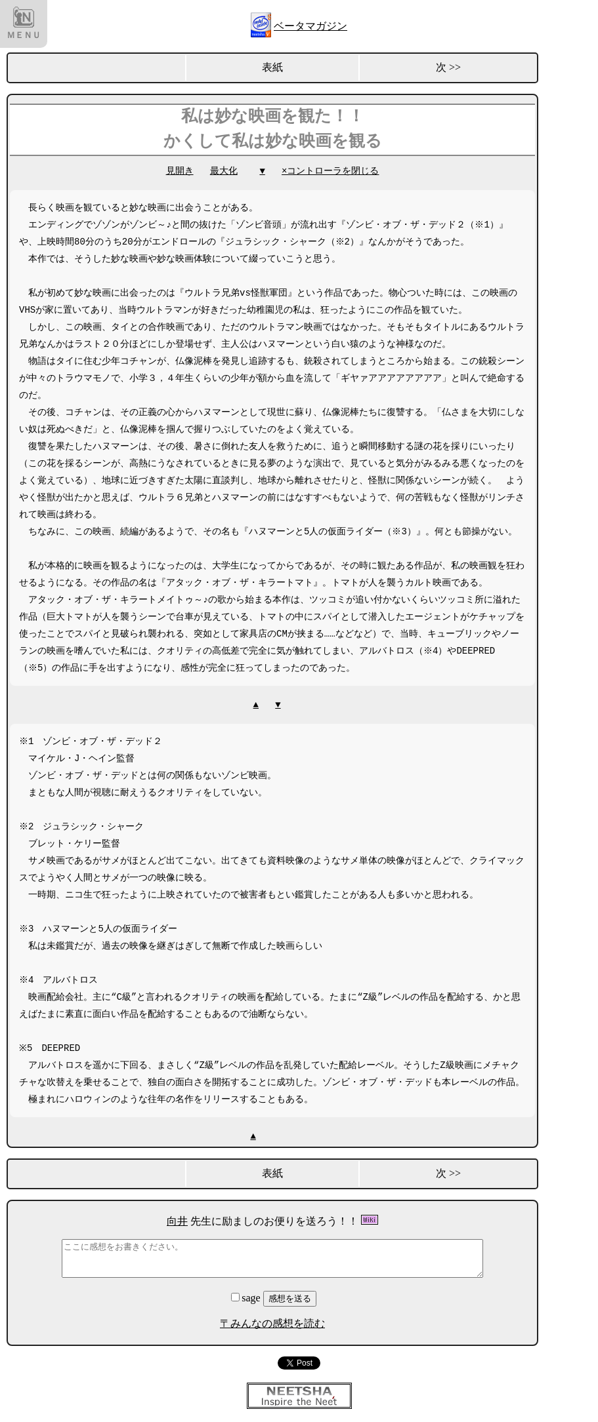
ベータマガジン (310, 25)
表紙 (272, 67)
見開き (180, 171)
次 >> (448, 67)
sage (247, 1297)
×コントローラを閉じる (330, 171)
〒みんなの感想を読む (272, 1323)
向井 (177, 1221)
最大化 (224, 171)
